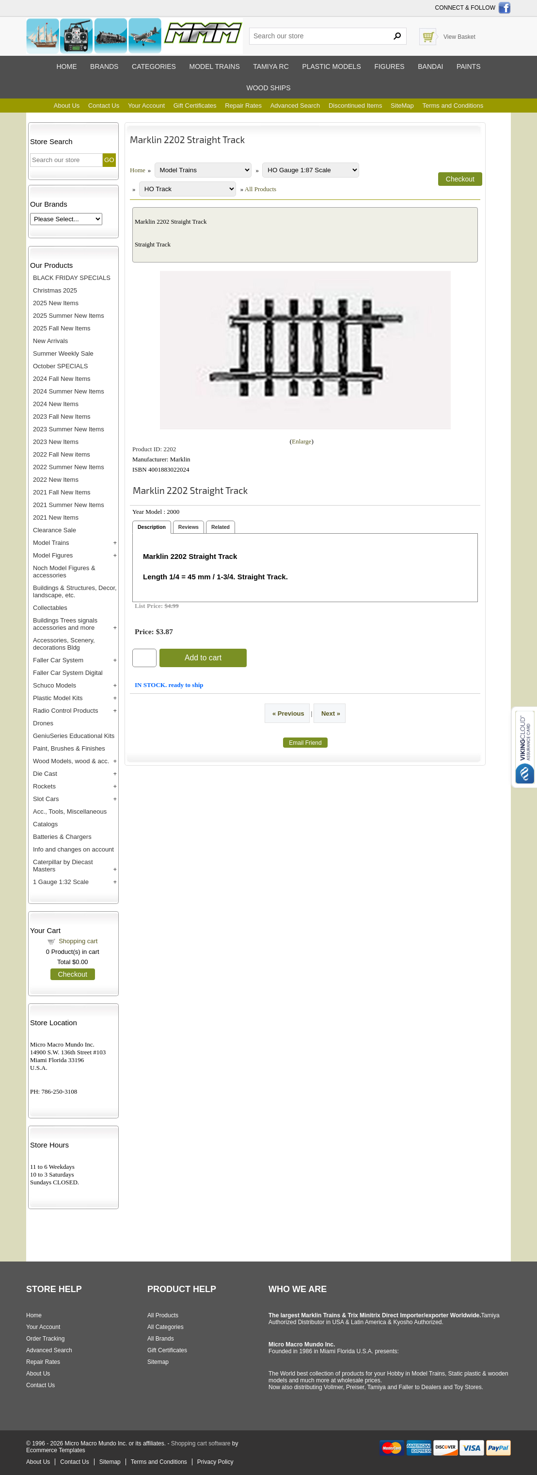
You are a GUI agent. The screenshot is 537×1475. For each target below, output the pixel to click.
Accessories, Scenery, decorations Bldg (64, 644)
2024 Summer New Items (68, 391)
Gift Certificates (195, 105)
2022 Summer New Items (68, 467)
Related (220, 527)
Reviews (188, 527)
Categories (154, 66)
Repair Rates (243, 105)
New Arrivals (50, 340)
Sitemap (158, 1362)
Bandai (430, 66)
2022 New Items (56, 479)
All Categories (165, 1327)
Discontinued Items (355, 105)
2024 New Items (56, 404)
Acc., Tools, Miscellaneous (70, 811)
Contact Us (103, 105)
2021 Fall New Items (62, 492)
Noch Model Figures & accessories (64, 571)
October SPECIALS (60, 366)
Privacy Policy (215, 1462)
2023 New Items (56, 441)
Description (152, 527)
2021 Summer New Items (68, 504)
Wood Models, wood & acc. (71, 761)
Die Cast (45, 773)
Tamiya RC (270, 66)
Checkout (72, 974)
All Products (260, 189)
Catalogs (45, 824)
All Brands (160, 1338)
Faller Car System (58, 660)
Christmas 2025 (55, 290)
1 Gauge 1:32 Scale (61, 881)
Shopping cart (78, 941)
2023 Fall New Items (62, 416)
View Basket (459, 36)
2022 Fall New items (61, 454)
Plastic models (331, 66)
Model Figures (53, 555)
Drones (43, 723)
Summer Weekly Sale (63, 353)
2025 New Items (56, 303)
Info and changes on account (73, 849)
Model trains (214, 66)
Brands (104, 66)
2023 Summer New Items (68, 429)
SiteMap (402, 105)
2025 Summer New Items (68, 315)
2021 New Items (56, 517)
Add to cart (203, 658)
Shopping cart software (201, 1443)
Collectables (50, 607)
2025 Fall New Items (62, 328)
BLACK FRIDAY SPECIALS (72, 277)
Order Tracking (45, 1338)
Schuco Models (54, 685)
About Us (66, 105)
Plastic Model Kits (58, 698)
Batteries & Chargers (62, 836)
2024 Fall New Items (62, 378)
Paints (469, 66)
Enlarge (301, 441)
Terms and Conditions (452, 105)
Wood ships (268, 88)
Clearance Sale (54, 530)
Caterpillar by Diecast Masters (63, 865)
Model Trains (51, 542)
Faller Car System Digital (68, 672)
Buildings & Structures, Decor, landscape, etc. (75, 591)
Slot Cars (46, 799)
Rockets (44, 786)
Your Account (146, 105)
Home (66, 66)
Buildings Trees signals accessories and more (65, 624)
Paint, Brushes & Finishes (69, 748)
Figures (389, 66)
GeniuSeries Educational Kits (73, 735)
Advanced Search (295, 105)
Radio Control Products (65, 710)
